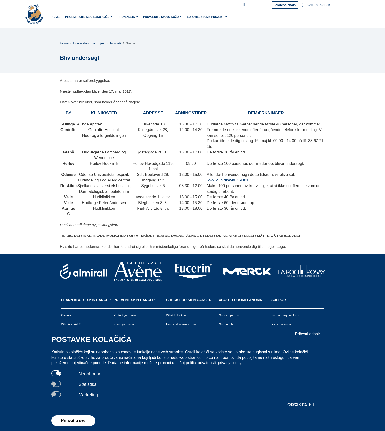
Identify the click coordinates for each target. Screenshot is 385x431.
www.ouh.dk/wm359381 (227, 180)
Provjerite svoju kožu (170, 16)
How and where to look (181, 324)
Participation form (282, 324)
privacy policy (229, 363)
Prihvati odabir (307, 334)
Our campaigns (229, 315)
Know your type (124, 324)
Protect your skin (125, 315)
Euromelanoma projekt (215, 16)
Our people (226, 324)
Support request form (285, 315)
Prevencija (135, 16)
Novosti (115, 43)
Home (64, 16)
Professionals (285, 5)
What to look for (176, 315)
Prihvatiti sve (73, 420)
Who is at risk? (71, 324)
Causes (66, 315)
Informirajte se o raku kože (96, 16)
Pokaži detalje (300, 404)
